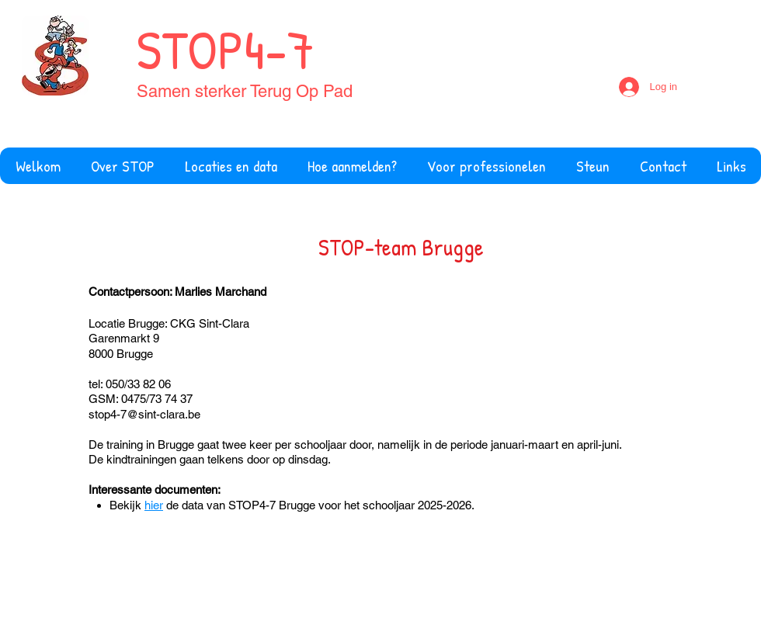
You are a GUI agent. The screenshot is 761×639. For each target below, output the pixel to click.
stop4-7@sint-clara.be (144, 414)
